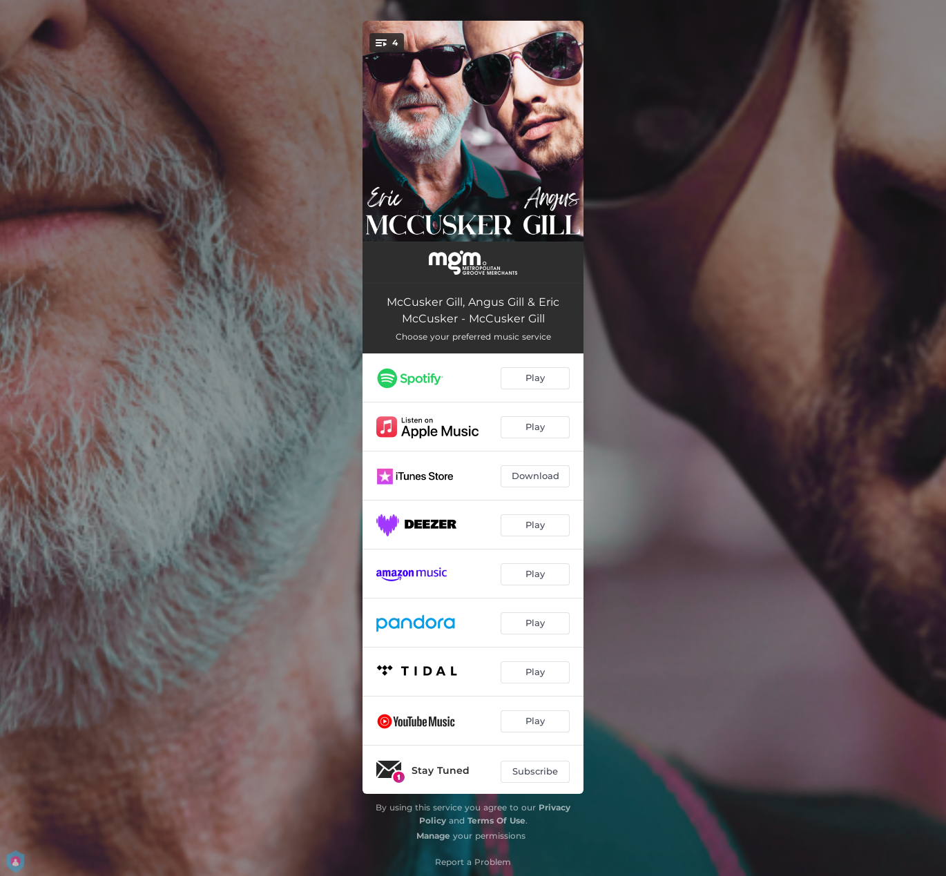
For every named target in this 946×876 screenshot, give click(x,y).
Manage (433, 835)
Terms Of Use (496, 820)
